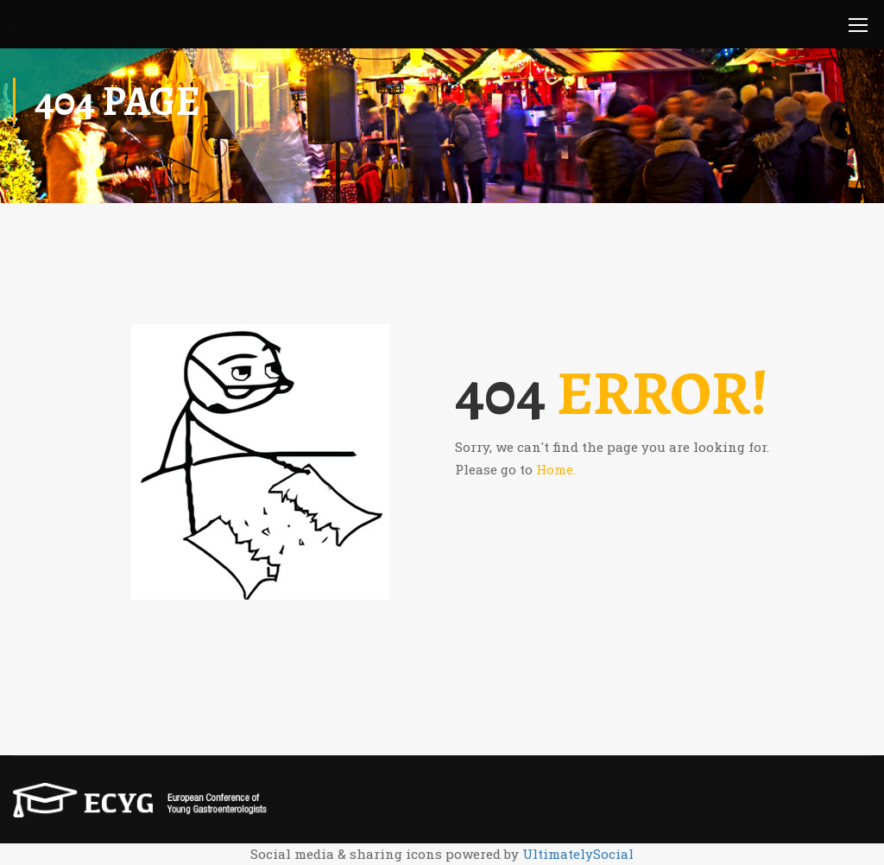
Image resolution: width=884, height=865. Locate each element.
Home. (556, 469)
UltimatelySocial (578, 853)
